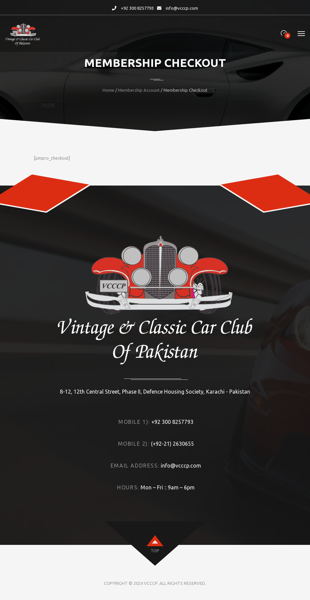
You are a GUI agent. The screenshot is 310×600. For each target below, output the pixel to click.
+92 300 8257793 (137, 8)
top (155, 551)
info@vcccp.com (182, 8)
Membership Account (139, 90)
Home (108, 90)
